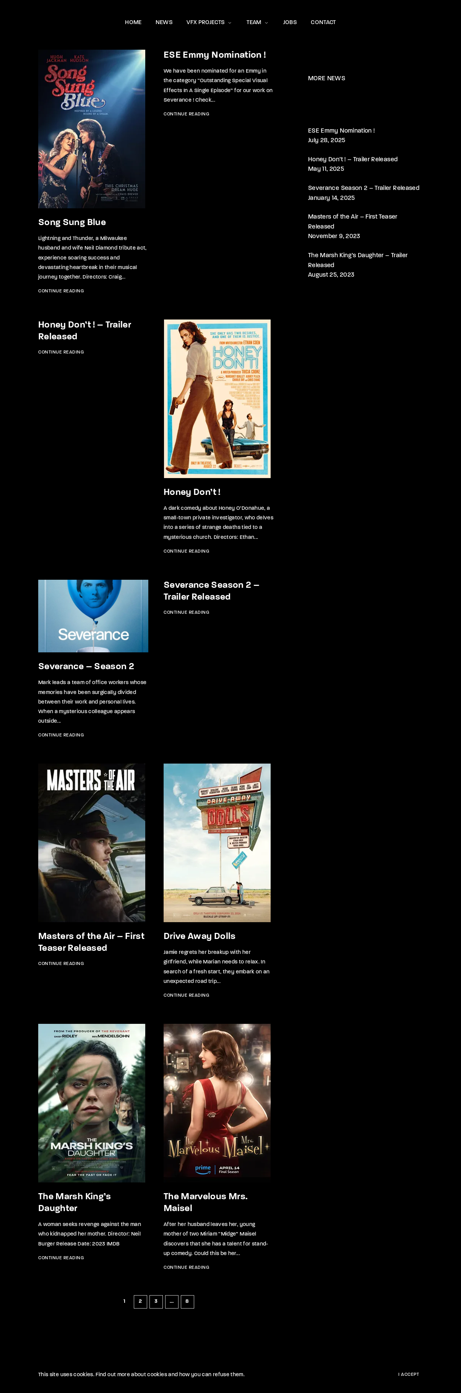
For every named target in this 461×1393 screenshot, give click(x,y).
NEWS (164, 23)
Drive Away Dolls (200, 936)
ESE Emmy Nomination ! (215, 55)
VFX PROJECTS (210, 23)
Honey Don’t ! (192, 492)
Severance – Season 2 (86, 666)
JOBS (290, 23)
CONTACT (323, 23)
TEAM (258, 23)
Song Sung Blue (72, 222)
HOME (133, 23)
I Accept (408, 1374)
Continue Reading (61, 291)
